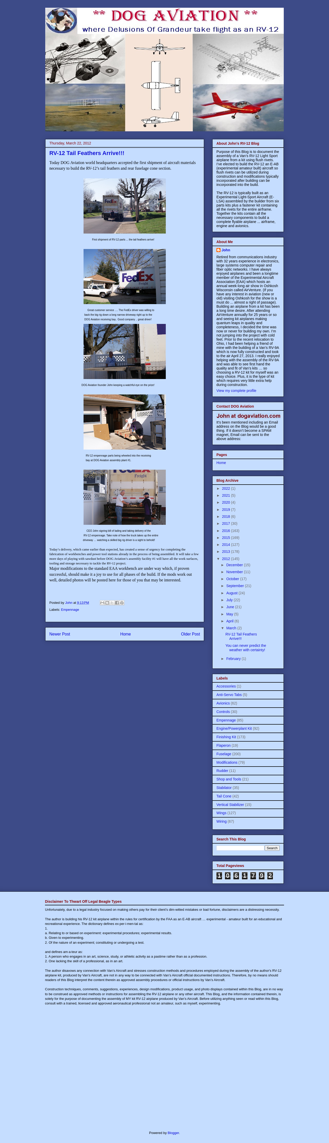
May (230, 614)
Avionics (223, 703)
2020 (226, 502)
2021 (226, 495)
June (230, 607)
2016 (226, 531)
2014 (226, 545)
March (231, 628)
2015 (226, 538)
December (235, 565)
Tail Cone (223, 796)
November (235, 572)
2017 (226, 523)
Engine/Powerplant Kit (234, 728)
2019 (226, 510)
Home (125, 634)
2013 (226, 551)
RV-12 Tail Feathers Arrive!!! (241, 636)
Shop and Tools (228, 779)
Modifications (226, 762)
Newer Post (59, 634)
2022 (226, 488)
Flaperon (223, 745)
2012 (226, 559)
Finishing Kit (226, 737)
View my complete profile (236, 391)
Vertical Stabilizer (230, 805)
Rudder (222, 771)
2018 (226, 516)
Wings (221, 813)
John (226, 250)
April (230, 621)
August (232, 593)
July (230, 600)
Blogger (173, 1133)
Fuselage (223, 754)
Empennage (70, 610)
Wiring (221, 821)
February (234, 659)
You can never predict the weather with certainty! (245, 647)
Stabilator (224, 788)
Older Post (190, 634)
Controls (223, 712)
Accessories (226, 686)
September (235, 586)
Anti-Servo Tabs (229, 695)
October (233, 579)
